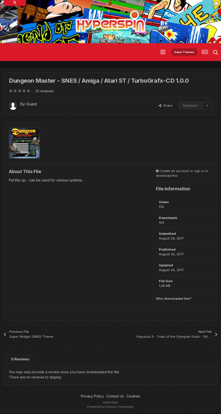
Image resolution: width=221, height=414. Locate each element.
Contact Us (115, 396)
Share (165, 105)
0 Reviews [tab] (20, 359)
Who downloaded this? (173, 298)
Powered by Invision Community (110, 407)
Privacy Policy (92, 396)
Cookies (133, 396)
